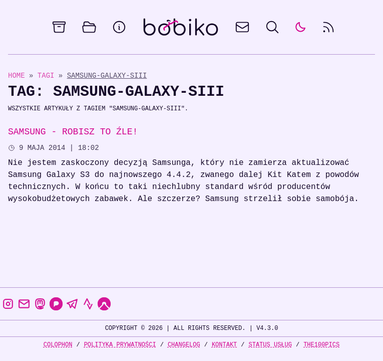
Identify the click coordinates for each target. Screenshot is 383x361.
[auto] (300, 27)
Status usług (270, 344)
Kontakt (224, 344)
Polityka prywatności (120, 344)
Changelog (184, 344)
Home (16, 75)
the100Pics (321, 344)
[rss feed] (328, 27)
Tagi (48, 75)
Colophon (58, 344)
